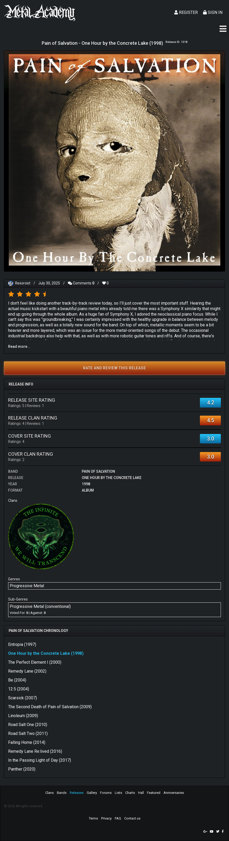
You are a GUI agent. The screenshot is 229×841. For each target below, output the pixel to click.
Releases (77, 793)
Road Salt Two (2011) (28, 733)
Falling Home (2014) (26, 742)
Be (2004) (17, 680)
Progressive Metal (27, 585)
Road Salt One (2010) (27, 724)
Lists (118, 793)
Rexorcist (23, 283)
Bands (62, 793)
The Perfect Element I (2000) (34, 662)
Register (186, 12)
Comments (81, 283)
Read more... (19, 346)
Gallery (92, 793)
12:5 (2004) (18, 688)
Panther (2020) (21, 769)
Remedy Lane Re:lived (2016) (35, 751)
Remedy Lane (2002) (27, 671)
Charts (130, 793)
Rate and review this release (114, 368)
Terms (93, 818)
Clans (49, 793)
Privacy (106, 818)
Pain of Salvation (98, 471)
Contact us (132, 818)
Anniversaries (173, 793)
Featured (153, 793)
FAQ (118, 818)
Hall (141, 793)
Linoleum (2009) (23, 715)
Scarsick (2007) (22, 697)
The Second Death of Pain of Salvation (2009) (50, 706)
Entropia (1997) (22, 644)
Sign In (212, 12)
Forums (106, 793)
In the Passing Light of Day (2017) (39, 760)
